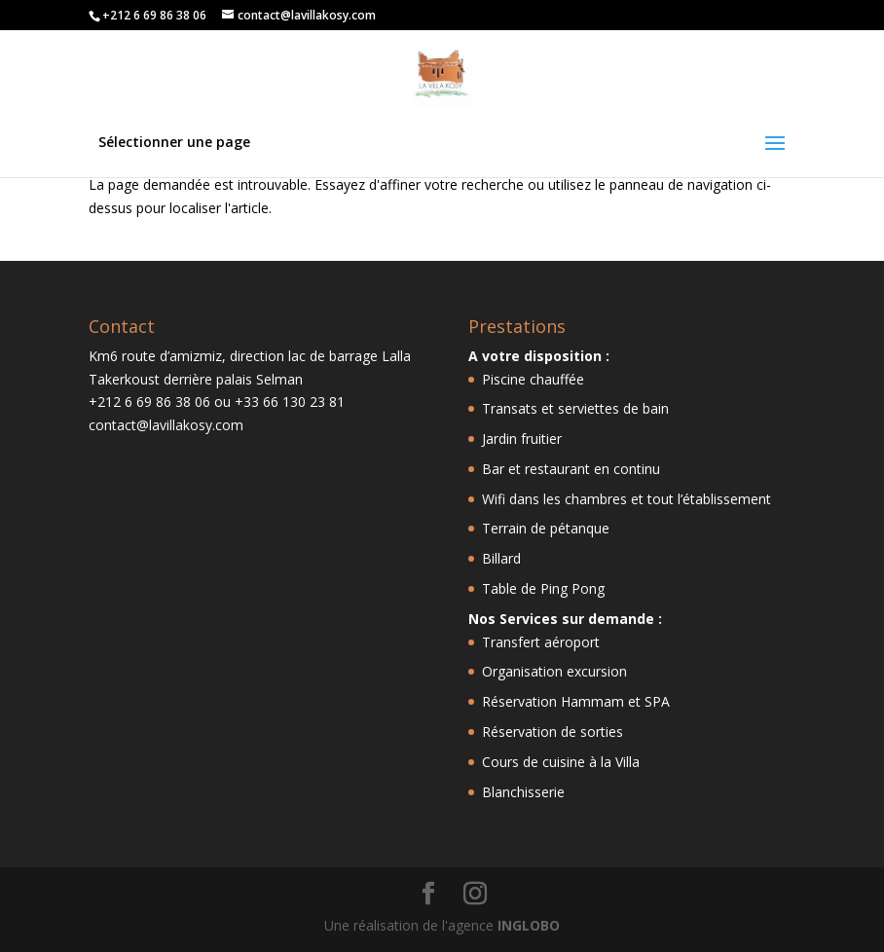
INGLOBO (528, 925)
